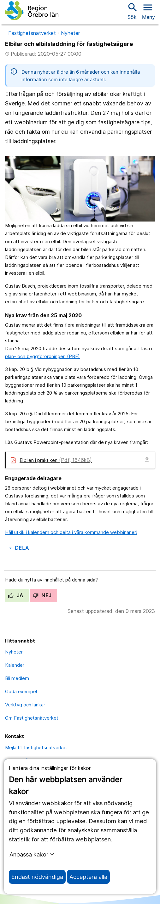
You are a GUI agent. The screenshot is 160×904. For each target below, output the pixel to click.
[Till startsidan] (32, 10)
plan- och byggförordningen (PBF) (42, 356)
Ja (15, 595)
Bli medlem (17, 678)
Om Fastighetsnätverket (31, 718)
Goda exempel (21, 691)
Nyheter (70, 33)
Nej (42, 595)
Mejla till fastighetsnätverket (36, 747)
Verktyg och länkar (25, 705)
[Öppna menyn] (148, 10)
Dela (18, 548)
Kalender (14, 665)
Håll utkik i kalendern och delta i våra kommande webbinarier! (71, 532)
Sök (132, 11)
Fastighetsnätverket (32, 33)
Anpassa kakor (32, 854)
